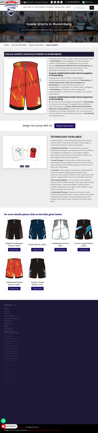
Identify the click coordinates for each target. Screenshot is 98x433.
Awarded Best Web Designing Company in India (45, 430)
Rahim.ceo (87, 2)
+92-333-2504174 (72, 2)
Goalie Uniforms (36, 45)
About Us (30, 7)
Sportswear (49, 7)
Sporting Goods (59, 7)
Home (25, 7)
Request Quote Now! (64, 126)
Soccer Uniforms (18, 45)
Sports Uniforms (39, 7)
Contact (68, 7)
